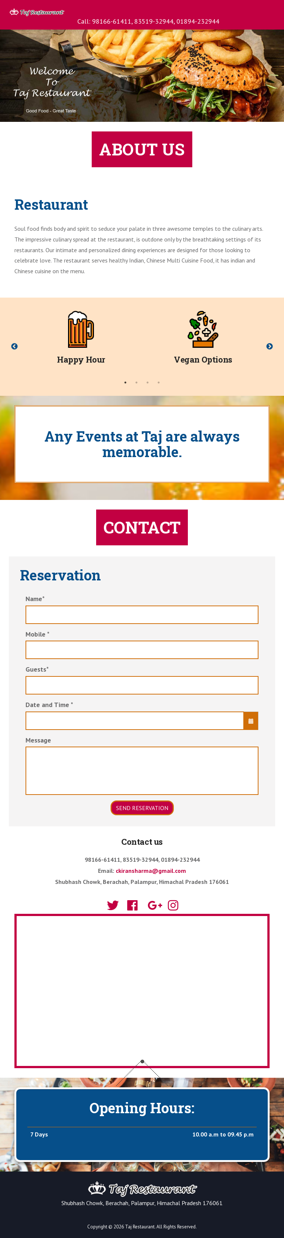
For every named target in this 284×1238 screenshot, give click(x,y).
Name (35, 598)
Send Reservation (142, 808)
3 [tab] (147, 382)
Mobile (38, 634)
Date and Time (49, 704)
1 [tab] (125, 382)
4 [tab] (158, 382)
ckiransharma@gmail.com (151, 870)
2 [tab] (136, 382)
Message (38, 740)
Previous (14, 346)
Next (269, 346)
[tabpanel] (81, 341)
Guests (37, 669)
